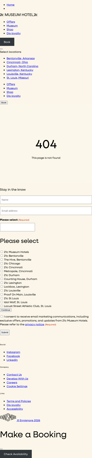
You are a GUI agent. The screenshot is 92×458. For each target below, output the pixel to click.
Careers (12, 382)
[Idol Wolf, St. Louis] (2, 302)
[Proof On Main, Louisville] (2, 294)
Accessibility (15, 408)
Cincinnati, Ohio (17, 62)
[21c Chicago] (2, 263)
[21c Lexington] (2, 283)
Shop (10, 29)
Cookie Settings (17, 386)
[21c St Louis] (2, 298)
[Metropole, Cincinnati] (2, 271)
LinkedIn (12, 360)
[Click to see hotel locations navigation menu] (1, 48)
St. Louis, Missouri (18, 77)
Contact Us (14, 374)
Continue (5, 310)
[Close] (1, 448)
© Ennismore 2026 (20, 420)
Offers (11, 21)
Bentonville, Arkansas (21, 58)
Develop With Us (17, 378)
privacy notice (34, 324)
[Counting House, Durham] (2, 279)
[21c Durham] (2, 275)
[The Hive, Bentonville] (2, 259)
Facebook (13, 356)
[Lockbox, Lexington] (2, 286)
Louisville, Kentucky (19, 73)
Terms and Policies (19, 401)
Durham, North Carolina (22, 66)
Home (10, 4)
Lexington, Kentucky (20, 70)
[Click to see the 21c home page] (18, 15)
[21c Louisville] (2, 290)
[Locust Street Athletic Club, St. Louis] (2, 306)
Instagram (13, 352)
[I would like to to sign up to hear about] (17, 227)
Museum (12, 25)
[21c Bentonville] (2, 256)
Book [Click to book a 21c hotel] (7, 42)
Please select (14, 219)
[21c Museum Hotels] (2, 252)
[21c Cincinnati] (2, 267)
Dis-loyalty (14, 33)
